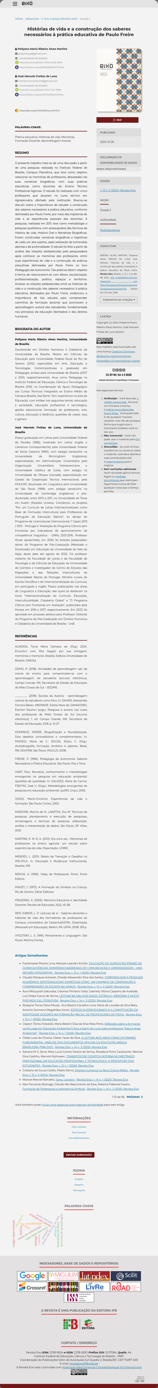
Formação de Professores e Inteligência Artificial (54, 1089)
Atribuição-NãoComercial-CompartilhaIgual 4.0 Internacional (102, 1367)
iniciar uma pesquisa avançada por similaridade (73, 1104)
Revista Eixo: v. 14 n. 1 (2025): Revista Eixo (65, 1033)
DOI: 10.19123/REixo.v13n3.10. (123, 278)
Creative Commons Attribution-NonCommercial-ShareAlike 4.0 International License (118, 356)
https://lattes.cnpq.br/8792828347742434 (41, 67)
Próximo (133, 1097)
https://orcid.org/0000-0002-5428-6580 (40, 62)
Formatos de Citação (118, 299)
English (79, 1179)
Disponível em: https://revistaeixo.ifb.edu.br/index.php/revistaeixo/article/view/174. (118, 285)
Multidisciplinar (110, 230)
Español (79, 1184)
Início (19, 18)
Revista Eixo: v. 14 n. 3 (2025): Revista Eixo (103, 986)
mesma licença (115, 461)
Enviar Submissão (79, 1154)
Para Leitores (79, 1126)
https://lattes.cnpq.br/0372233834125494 (41, 94)
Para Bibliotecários (79, 1138)
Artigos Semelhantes (31, 955)
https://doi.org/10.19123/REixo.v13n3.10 (39, 110)
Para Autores (79, 1132)
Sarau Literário (65, 1079)
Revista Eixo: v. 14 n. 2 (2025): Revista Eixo (113, 1089)
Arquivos (32, 18)
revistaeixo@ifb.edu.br (84, 1363)
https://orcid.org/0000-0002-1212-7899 (40, 89)
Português (79, 1190)
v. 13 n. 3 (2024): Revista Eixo (59, 18)
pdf (119, 119)
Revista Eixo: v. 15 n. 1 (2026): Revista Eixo (80, 972)
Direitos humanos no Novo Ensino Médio (102, 1070)
